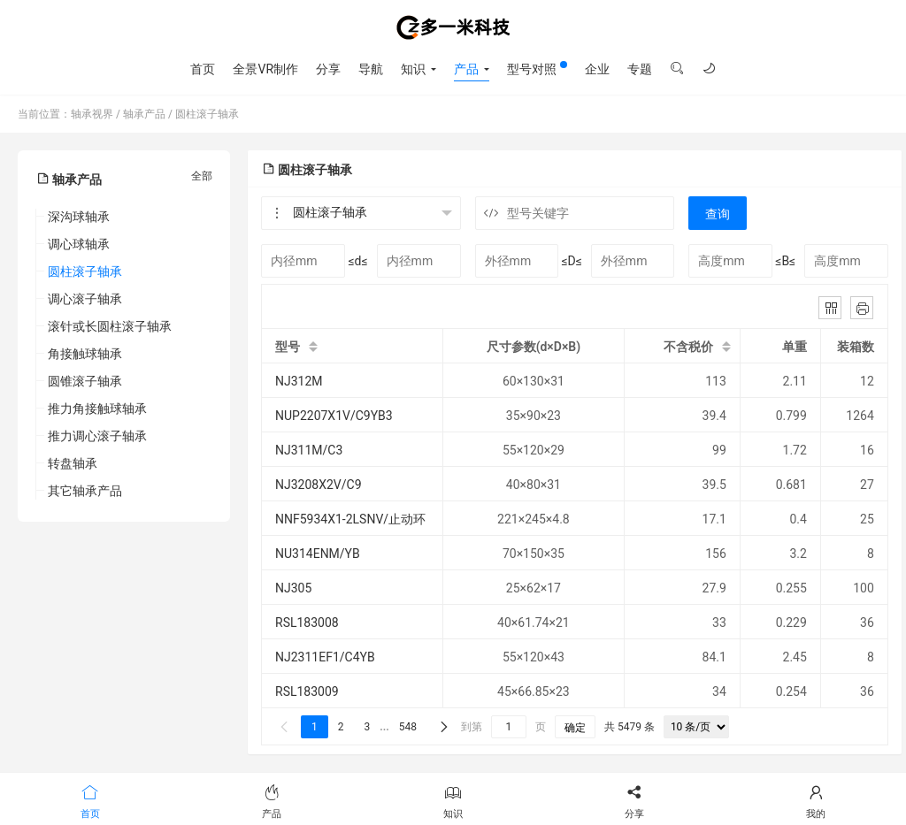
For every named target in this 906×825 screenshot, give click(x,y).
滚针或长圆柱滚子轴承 (110, 326)
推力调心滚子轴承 (97, 436)
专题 (639, 69)
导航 (370, 69)
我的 (815, 800)
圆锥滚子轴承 (85, 381)
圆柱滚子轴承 (207, 114)
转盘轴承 (72, 463)
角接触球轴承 (85, 354)
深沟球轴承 (79, 217)
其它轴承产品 (85, 491)
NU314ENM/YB (317, 553)
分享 (328, 69)
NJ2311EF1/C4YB (325, 657)
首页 (202, 69)
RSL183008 (307, 622)
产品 (466, 69)
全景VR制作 (265, 69)
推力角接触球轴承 (97, 408)
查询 (717, 214)
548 (408, 727)
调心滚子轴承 (85, 299)
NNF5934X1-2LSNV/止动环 (350, 519)
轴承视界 (453, 27)
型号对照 (536, 68)
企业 (597, 69)
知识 (413, 69)
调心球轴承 (79, 244)
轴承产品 (144, 114)
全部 (201, 176)
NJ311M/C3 (308, 450)
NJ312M (299, 381)
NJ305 (293, 588)
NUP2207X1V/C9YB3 (334, 416)
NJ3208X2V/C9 (318, 484)
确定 (575, 728)
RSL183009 (307, 691)
